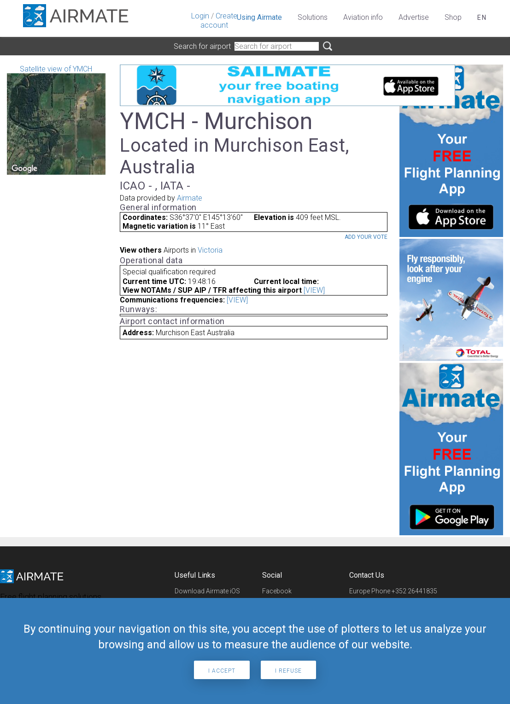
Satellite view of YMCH (56, 120)
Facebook (277, 591)
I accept (221, 671)
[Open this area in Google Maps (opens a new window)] (24, 169)
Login (200, 16)
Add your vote (366, 237)
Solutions (313, 17)
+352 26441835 (414, 591)
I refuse (288, 671)
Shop (453, 17)
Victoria (210, 250)
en (482, 17)
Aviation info (363, 17)
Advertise (414, 17)
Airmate (189, 198)
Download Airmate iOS (207, 591)
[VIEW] (314, 290)
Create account (218, 21)
